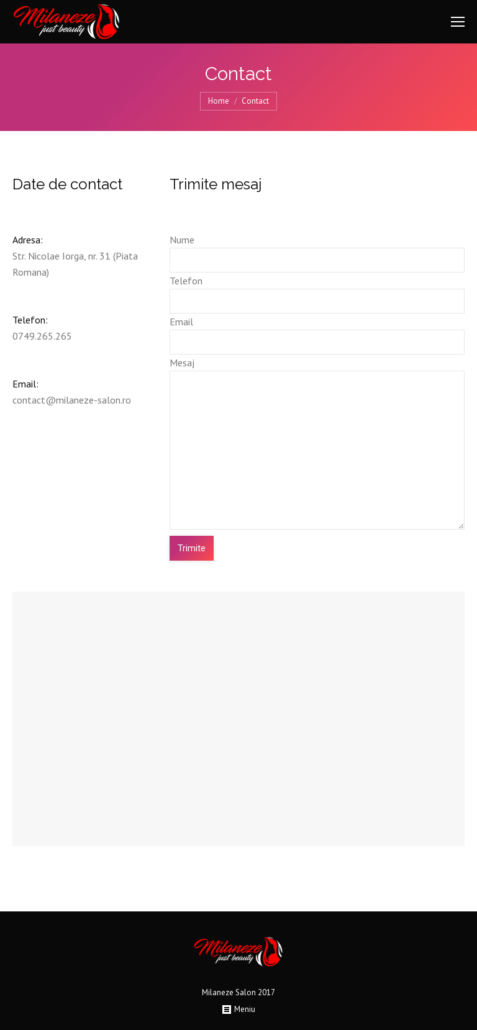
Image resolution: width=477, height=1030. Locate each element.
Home (218, 101)
